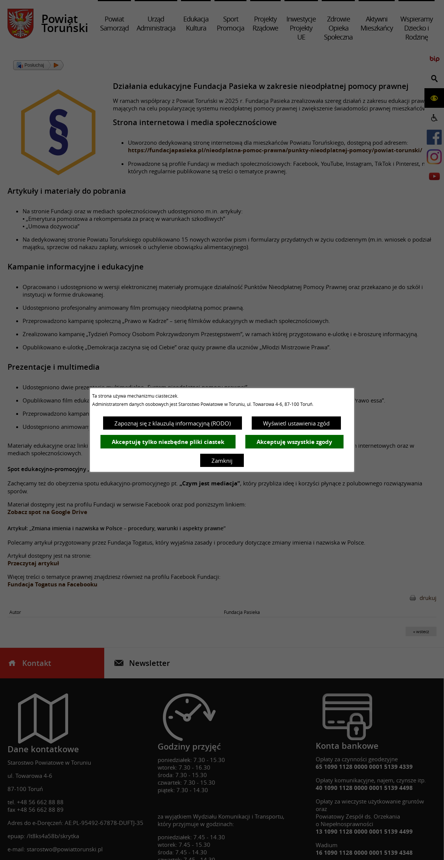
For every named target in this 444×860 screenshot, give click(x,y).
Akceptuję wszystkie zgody (294, 442)
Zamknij (222, 460)
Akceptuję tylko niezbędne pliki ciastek (168, 442)
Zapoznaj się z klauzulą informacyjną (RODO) (172, 423)
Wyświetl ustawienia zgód (296, 423)
